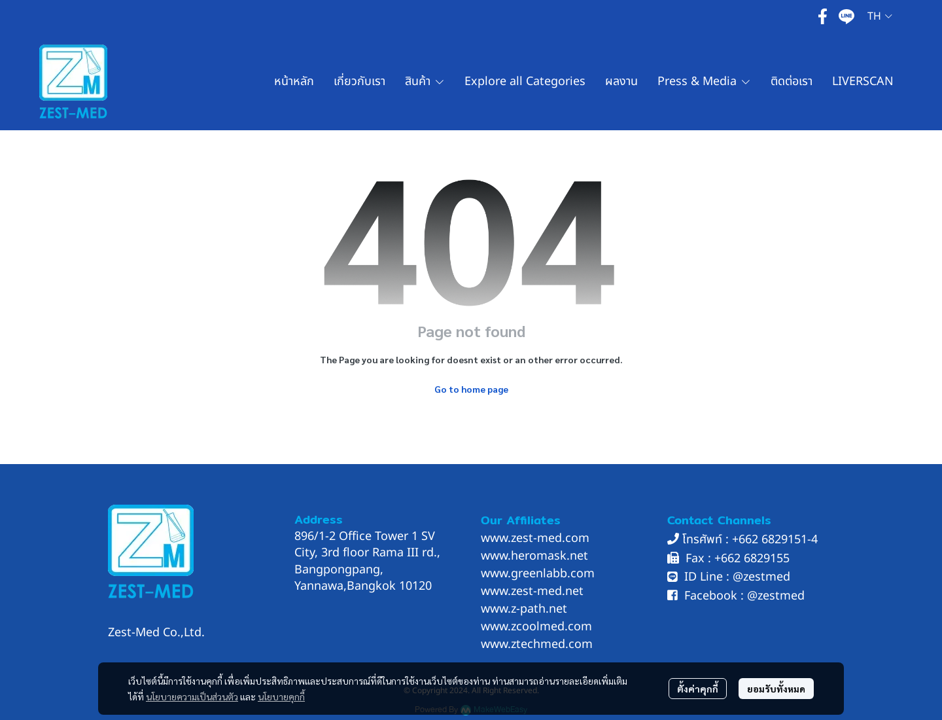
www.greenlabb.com (538, 574)
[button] (880, 16)
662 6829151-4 (778, 540)
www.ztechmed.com (537, 644)
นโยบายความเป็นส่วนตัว (192, 696)
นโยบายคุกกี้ (281, 696)
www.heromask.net (534, 556)
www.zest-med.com (535, 538)
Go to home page (471, 389)
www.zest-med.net (532, 591)
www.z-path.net (524, 609)
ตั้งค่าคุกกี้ (697, 688)
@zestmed (761, 577)
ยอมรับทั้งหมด (776, 688)
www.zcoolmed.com (536, 627)
